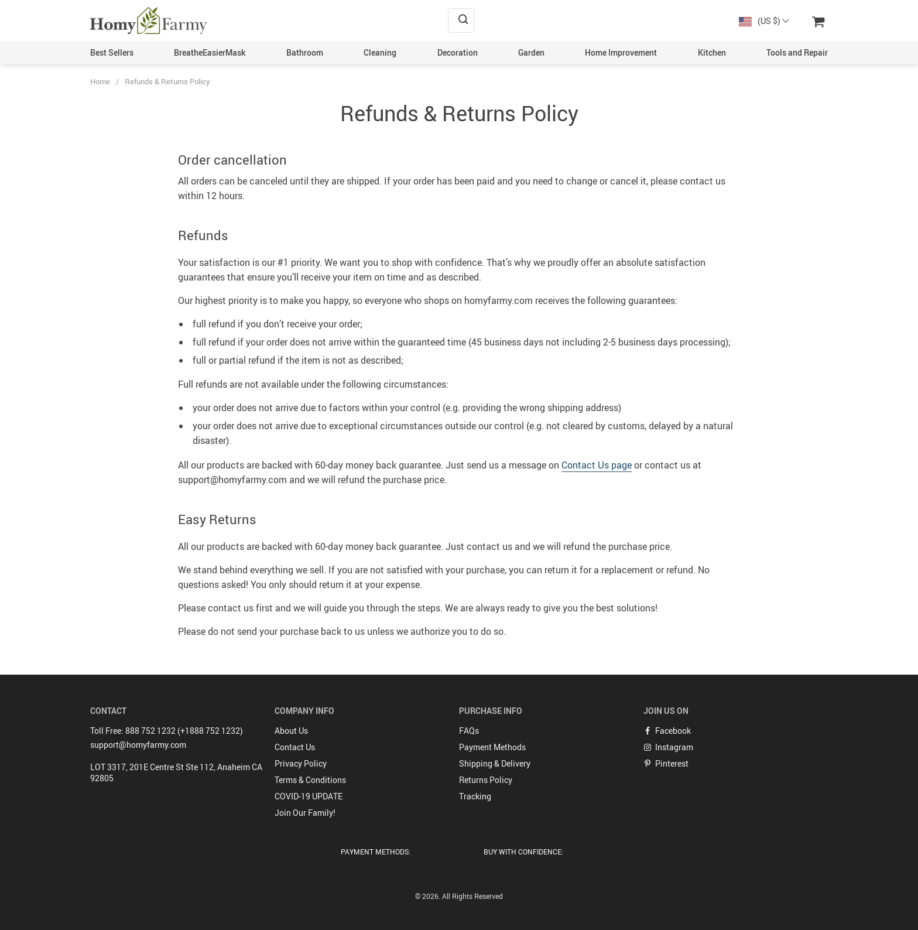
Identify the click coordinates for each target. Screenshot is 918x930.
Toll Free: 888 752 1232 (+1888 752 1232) (166, 730)
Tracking (475, 796)
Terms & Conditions (310, 779)
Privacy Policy (301, 763)
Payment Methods (492, 747)
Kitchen (712, 52)
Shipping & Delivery (494, 763)
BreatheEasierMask (209, 52)
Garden (531, 52)
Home (100, 81)
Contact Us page (596, 465)
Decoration (457, 52)
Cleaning (380, 52)
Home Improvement (621, 52)
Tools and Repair (797, 52)
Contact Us (295, 747)
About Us (291, 730)
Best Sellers (111, 52)
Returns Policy (485, 779)
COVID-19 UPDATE (308, 796)
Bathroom (304, 52)
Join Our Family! (305, 812)
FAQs (469, 730)
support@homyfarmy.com (138, 744)
